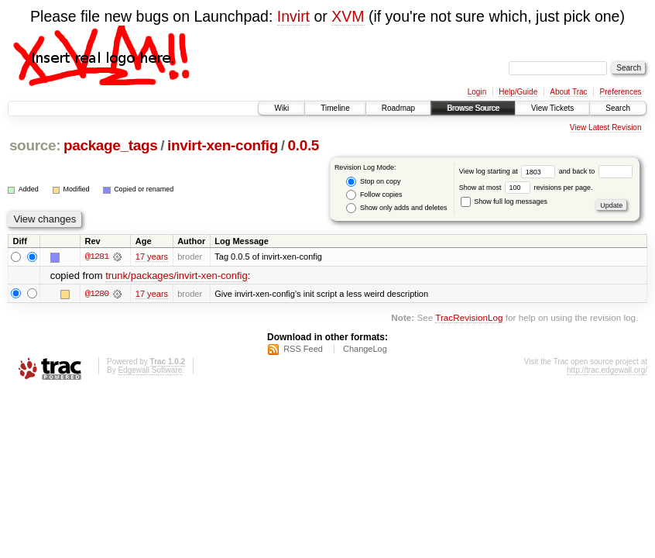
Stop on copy (373, 182)
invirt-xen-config (222, 145)
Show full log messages (504, 201)
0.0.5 (304, 145)
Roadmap (398, 108)
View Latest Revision (606, 127)
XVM (347, 16)
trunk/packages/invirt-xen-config (176, 275)
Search (617, 108)
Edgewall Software (150, 370)
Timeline (335, 108)
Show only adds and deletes (396, 208)
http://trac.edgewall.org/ (607, 370)
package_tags (110, 145)
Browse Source (473, 108)
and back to (596, 171)
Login (477, 92)
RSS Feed (303, 348)
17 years (151, 256)
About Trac (568, 92)
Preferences (621, 92)
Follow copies (374, 195)
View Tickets (552, 108)
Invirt (293, 16)
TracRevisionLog (468, 317)
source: (34, 145)
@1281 (96, 256)
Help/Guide (518, 92)
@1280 (96, 294)
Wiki (281, 108)
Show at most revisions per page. (526, 187)
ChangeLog (365, 348)
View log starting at (509, 171)
